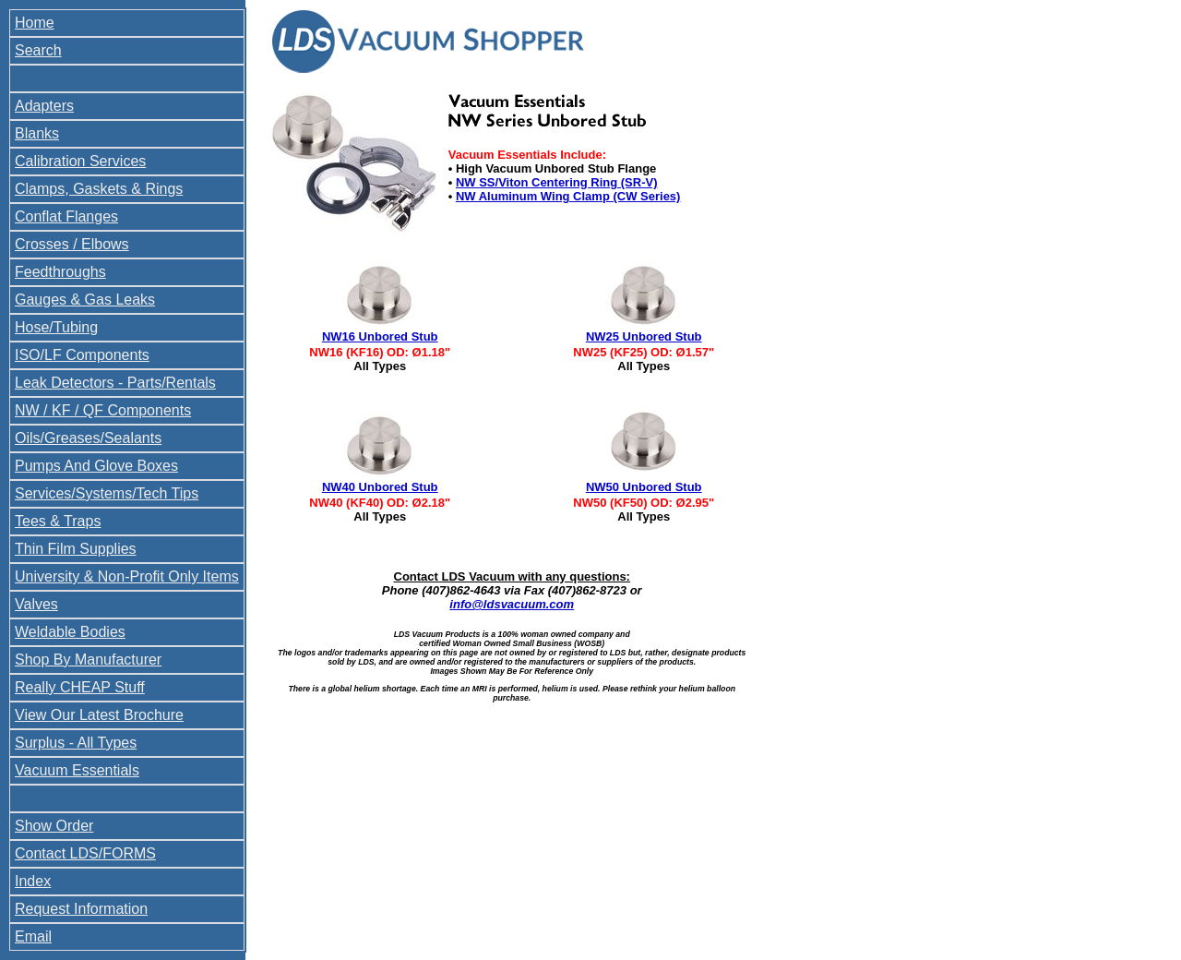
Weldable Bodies (70, 632)
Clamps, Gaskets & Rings (99, 189)
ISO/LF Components (82, 355)
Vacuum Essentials (77, 770)
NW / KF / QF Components (103, 410)
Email (33, 936)
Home (34, 22)
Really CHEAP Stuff (80, 687)
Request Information (81, 909)
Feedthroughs (60, 272)
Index (33, 881)
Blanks (37, 133)
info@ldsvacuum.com (511, 604)
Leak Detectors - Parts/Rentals (115, 382)
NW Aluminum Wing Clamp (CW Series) (568, 196)
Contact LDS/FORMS (85, 853)
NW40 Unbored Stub (380, 487)
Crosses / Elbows (72, 244)
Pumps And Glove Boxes (96, 466)
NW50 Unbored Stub (644, 487)
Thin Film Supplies (76, 549)
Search (38, 50)
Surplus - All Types (76, 742)
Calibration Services (80, 161)
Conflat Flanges (66, 216)
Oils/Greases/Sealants (88, 438)
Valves (36, 604)
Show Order (54, 826)
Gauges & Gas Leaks (85, 299)
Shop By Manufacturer (88, 659)
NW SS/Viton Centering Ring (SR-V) (557, 182)
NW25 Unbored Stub (644, 336)
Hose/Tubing (56, 327)
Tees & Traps (58, 521)
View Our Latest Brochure (99, 715)
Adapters (44, 106)
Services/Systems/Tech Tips (106, 493)
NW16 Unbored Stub (380, 336)
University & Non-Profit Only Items (127, 576)
